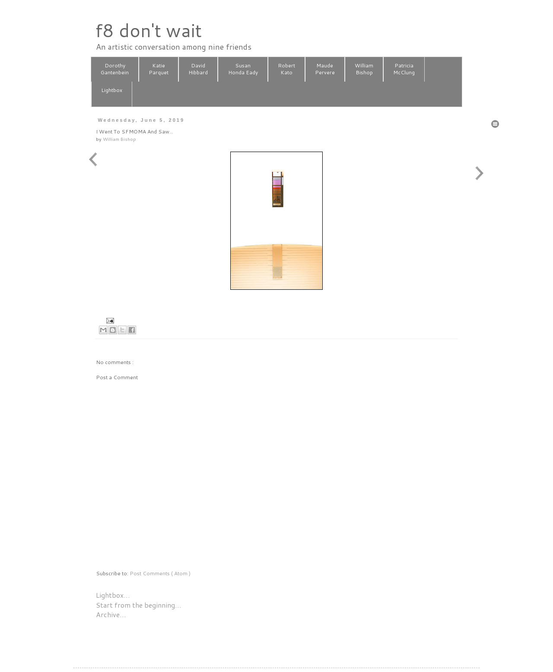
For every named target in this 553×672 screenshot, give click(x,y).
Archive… (111, 614)
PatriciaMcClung (404, 69)
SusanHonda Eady (243, 69)
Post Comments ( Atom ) (160, 573)
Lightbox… (113, 595)
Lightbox (111, 93)
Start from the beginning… (138, 605)
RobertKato (286, 69)
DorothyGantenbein (115, 69)
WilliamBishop (364, 69)
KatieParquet (158, 69)
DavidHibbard (198, 69)
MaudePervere (325, 69)
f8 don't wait (148, 30)
